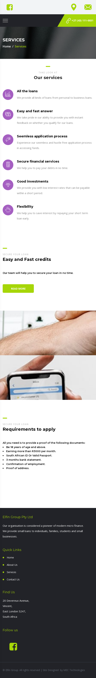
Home (7, 46)
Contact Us (13, 579)
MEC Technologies (74, 670)
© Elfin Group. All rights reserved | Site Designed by (33, 670)
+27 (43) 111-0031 (79, 21)
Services (11, 572)
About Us (12, 564)
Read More (18, 288)
